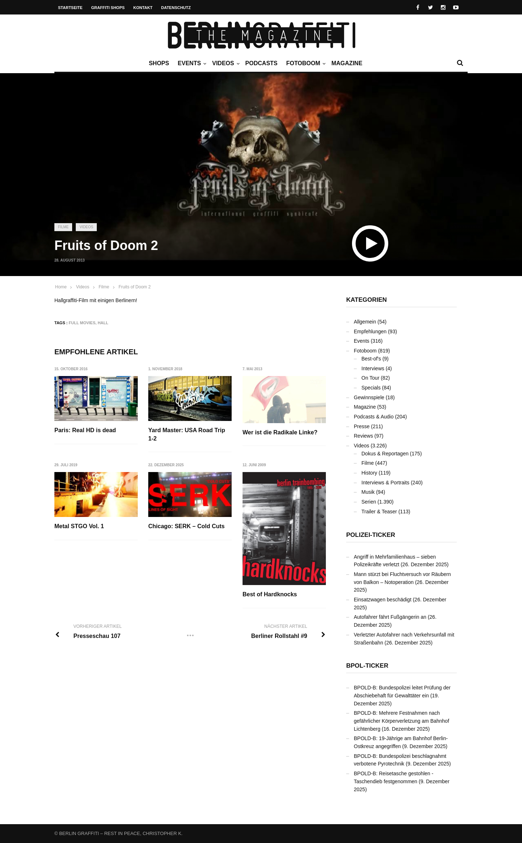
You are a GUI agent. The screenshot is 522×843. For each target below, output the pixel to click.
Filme (63, 227)
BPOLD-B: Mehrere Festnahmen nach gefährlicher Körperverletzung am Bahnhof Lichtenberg (401, 720)
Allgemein (365, 322)
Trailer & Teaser (379, 511)
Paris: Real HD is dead (85, 430)
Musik (368, 492)
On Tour (370, 378)
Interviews (372, 368)
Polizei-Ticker (370, 534)
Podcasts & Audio (374, 417)
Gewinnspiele (369, 397)
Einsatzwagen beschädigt (382, 599)
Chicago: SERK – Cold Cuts (187, 526)
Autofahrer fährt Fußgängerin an (390, 617)
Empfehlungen (370, 331)
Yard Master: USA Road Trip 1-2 (187, 434)
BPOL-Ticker (367, 665)
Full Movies (82, 323)
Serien (368, 502)
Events (191, 63)
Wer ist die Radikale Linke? (280, 432)
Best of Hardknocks (270, 595)
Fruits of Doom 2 (135, 286)
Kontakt (143, 7)
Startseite (70, 7)
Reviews (363, 436)
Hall (103, 323)
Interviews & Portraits (385, 482)
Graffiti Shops (108, 7)
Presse (362, 426)
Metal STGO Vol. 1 (79, 526)
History (369, 473)
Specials (371, 388)
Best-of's (371, 359)
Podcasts (261, 63)
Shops (159, 63)
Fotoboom (305, 63)
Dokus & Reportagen (385, 453)
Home (61, 286)
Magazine (346, 63)
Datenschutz (176, 7)
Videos (224, 63)
